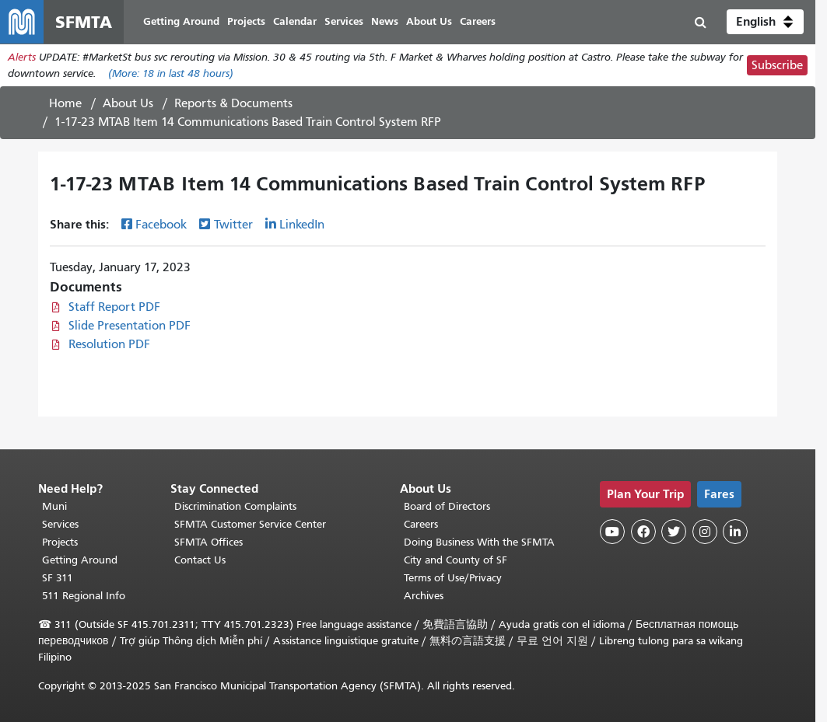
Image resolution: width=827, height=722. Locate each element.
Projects (60, 542)
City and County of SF (455, 560)
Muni (54, 506)
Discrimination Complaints (235, 506)
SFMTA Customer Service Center (250, 524)
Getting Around (79, 560)
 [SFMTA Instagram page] (704, 531)
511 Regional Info (83, 595)
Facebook (161, 225)
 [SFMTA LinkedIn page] (735, 531)
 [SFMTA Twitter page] (674, 531)
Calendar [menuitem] (295, 21)
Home (65, 103)
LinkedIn (301, 225)
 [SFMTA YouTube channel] (612, 531)
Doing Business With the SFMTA (479, 542)
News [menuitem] (384, 21)
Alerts (22, 57)
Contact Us (200, 560)
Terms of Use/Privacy (453, 577)
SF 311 (57, 577)
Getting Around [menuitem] (181, 21)
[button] (765, 21)
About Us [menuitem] (429, 21)
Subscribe (777, 65)
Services (60, 524)
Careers (421, 524)
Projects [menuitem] (246, 21)
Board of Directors (447, 506)
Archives (423, 595)
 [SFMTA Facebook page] (643, 531)
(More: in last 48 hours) (170, 73)
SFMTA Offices (208, 542)
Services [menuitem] (343, 21)
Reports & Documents (233, 103)
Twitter (233, 225)
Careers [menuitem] (478, 21)
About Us (128, 103)
